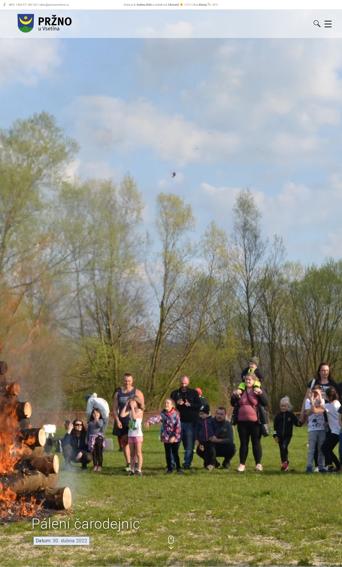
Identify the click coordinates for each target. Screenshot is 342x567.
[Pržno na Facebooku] (4, 4)
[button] (171, 542)
